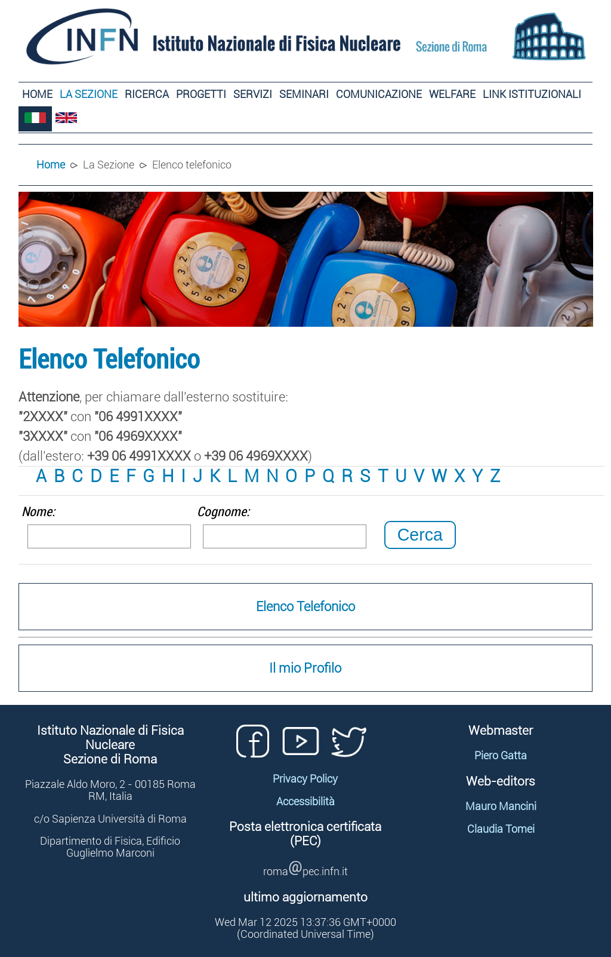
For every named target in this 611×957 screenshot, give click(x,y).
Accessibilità (305, 802)
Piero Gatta (500, 756)
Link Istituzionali (532, 94)
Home (37, 94)
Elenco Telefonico (305, 606)
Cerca (420, 534)
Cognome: (223, 511)
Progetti (201, 94)
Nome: (38, 511)
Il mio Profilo (305, 668)
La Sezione (89, 94)
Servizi (252, 94)
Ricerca (147, 94)
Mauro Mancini (500, 806)
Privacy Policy (305, 779)
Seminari (304, 94)
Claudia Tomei (501, 829)
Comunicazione (379, 94)
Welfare (452, 94)
